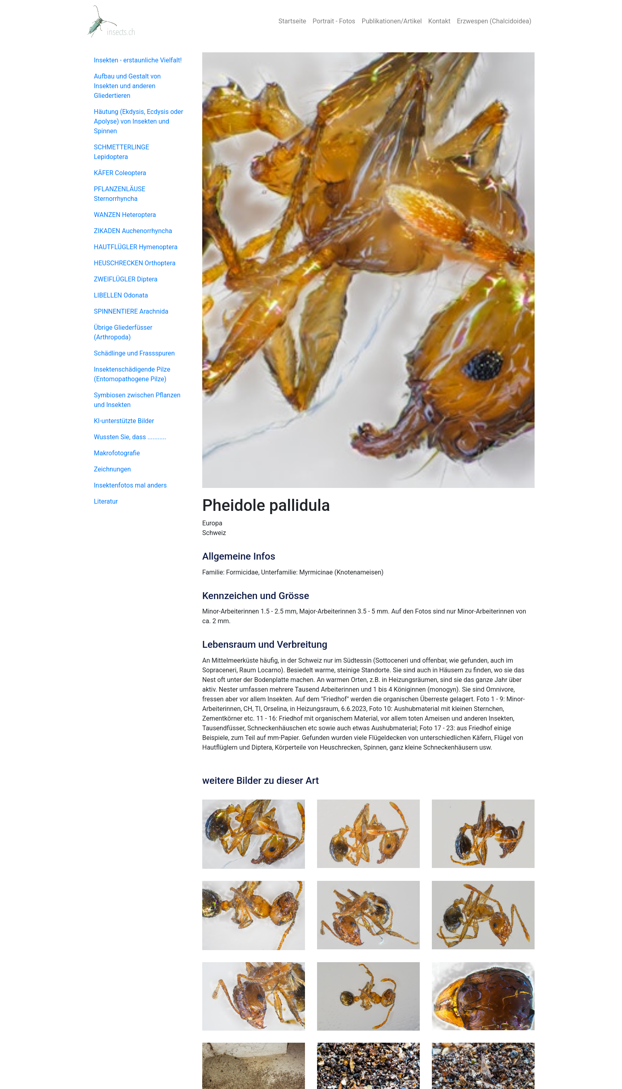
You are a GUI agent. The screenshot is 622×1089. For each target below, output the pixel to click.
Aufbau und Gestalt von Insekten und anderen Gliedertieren (127, 85)
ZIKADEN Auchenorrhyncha (133, 231)
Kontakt (439, 21)
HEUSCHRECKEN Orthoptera (135, 263)
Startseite (292, 21)
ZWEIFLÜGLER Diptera (126, 279)
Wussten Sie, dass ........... (130, 437)
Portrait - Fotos (334, 21)
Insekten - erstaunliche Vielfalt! (138, 60)
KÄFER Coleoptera (120, 173)
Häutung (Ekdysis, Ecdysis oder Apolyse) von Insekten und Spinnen (138, 121)
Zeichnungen (112, 469)
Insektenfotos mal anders (130, 485)
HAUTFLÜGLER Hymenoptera (136, 247)
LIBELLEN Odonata (121, 295)
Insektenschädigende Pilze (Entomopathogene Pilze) (132, 374)
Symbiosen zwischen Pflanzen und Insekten (137, 400)
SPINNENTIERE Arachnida (131, 311)
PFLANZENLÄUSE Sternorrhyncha (119, 194)
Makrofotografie (117, 453)
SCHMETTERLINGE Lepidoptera (121, 152)
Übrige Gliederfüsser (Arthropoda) (123, 332)
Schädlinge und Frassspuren (134, 353)
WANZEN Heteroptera (125, 215)
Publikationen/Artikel (392, 21)
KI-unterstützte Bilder (124, 421)
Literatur (106, 501)
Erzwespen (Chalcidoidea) (494, 21)
